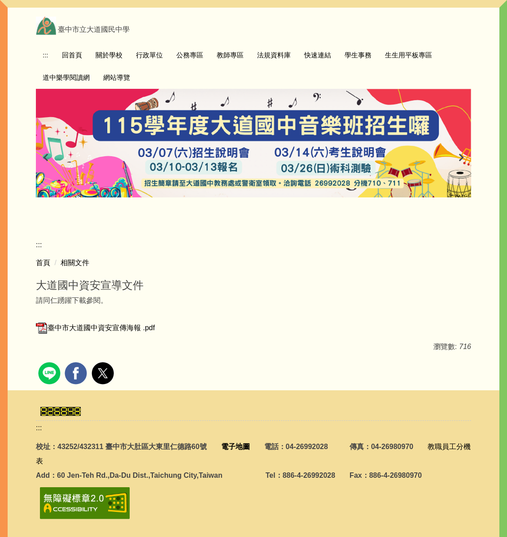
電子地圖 (235, 446)
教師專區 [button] (230, 55)
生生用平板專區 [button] (408, 55)
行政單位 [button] (149, 55)
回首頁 (72, 55)
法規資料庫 (274, 55)
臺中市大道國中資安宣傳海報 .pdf (95, 328)
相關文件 (75, 262)
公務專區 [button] (189, 55)
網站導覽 (116, 77)
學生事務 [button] (358, 55)
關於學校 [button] (109, 55)
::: (45, 55)
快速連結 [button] (317, 55)
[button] (47, 157)
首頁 (43, 262)
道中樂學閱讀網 (66, 77)
